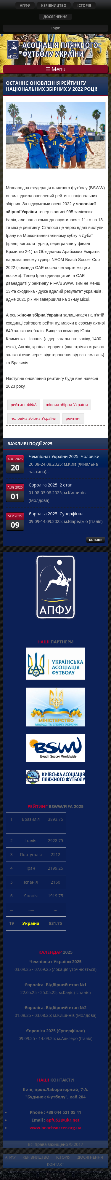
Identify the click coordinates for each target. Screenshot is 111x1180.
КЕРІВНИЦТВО (53, 5)
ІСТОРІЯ (84, 5)
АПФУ (25, 5)
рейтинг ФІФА (24, 404)
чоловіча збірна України (33, 418)
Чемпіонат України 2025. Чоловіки (64, 456)
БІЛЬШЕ (95, 539)
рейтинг (73, 418)
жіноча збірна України (67, 404)
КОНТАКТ (55, 1164)
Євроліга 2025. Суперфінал (56, 513)
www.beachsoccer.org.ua (55, 1127)
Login (55, 28)
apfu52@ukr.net (62, 1120)
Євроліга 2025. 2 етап (51, 485)
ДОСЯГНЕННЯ (55, 16)
